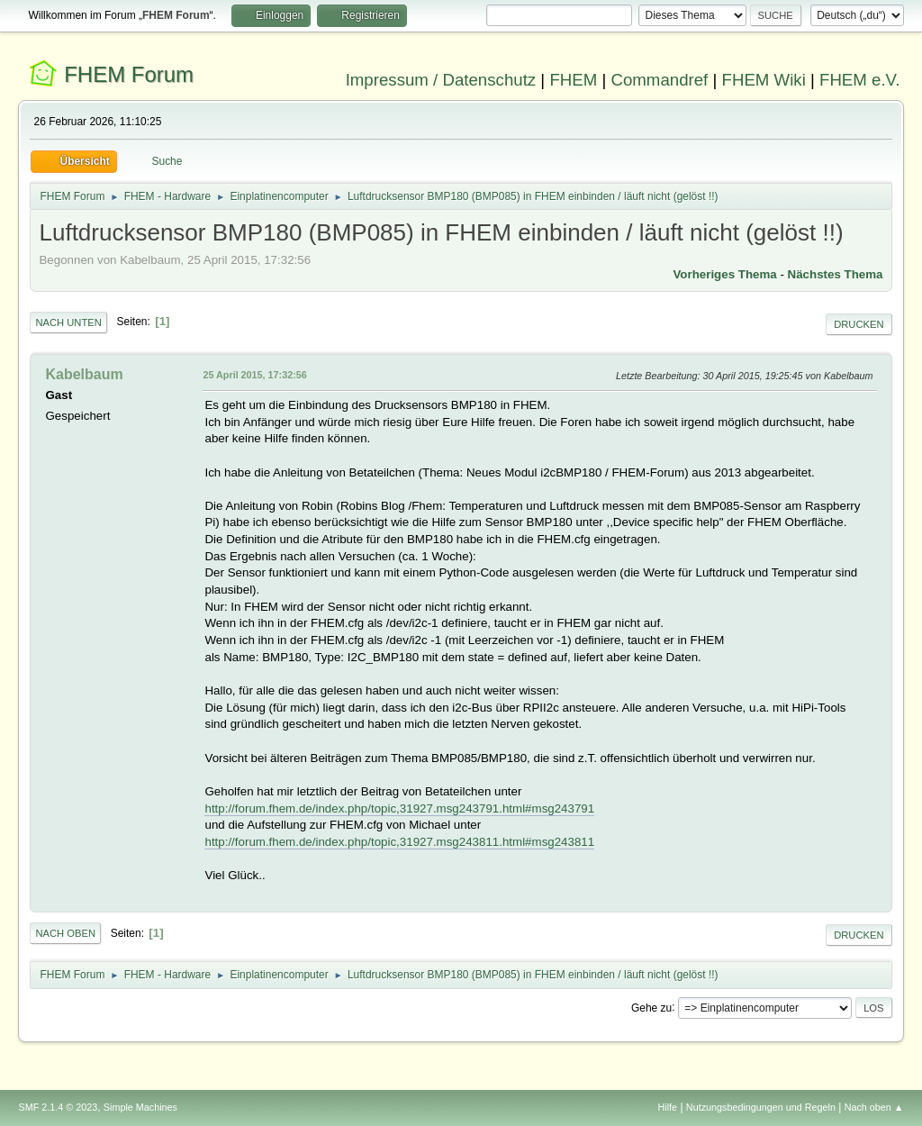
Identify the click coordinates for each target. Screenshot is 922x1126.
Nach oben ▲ (874, 1107)
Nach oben (65, 933)
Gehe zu (651, 1007)
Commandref (659, 79)
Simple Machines (140, 1107)
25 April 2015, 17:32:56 (254, 374)
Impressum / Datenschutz (441, 79)
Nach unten (68, 322)
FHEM (573, 79)
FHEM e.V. (859, 79)
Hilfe (668, 1107)
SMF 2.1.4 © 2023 (57, 1107)
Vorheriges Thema (724, 274)
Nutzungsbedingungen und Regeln (761, 1107)
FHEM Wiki (764, 79)
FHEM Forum (129, 74)
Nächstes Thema (835, 274)
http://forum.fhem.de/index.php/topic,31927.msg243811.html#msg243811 (399, 842)
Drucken (858, 324)
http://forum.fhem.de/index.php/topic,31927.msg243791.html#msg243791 (399, 808)
